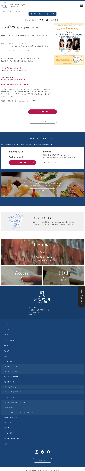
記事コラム (7, 355)
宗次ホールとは (9, 339)
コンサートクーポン (11, 370)
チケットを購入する (42, 112)
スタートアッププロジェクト (13, 391)
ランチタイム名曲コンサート (13, 386)
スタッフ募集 (8, 432)
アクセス (7, 350)
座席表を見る (42, 458)
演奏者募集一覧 (9, 381)
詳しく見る (47, 190)
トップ (6, 323)
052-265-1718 (19, 156)
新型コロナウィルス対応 (12, 375)
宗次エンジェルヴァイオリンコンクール (17, 401)
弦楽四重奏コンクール (12, 406)
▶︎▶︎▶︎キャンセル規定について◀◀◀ (13, 80)
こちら (54, 161)
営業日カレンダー (59, 157)
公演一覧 (7, 328)
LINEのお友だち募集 (10, 416)
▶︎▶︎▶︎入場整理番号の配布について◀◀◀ (14, 84)
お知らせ (7, 427)
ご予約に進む (26, 162)
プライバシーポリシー (11, 437)
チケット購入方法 (10, 360)
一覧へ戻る (42, 120)
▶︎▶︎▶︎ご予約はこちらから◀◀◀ (11, 68)
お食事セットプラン (11, 365)
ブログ (6, 334)
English (6, 443)
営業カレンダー (9, 421)
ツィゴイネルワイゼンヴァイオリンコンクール (19, 411)
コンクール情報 (9, 396)
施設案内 (7, 344)
